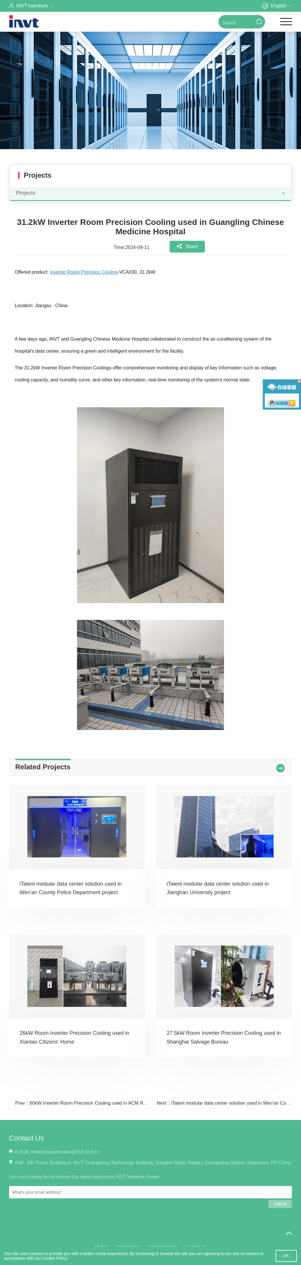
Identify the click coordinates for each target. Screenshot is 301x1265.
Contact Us (26, 1138)
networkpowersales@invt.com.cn (65, 1151)
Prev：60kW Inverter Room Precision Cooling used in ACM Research (87, 1103)
